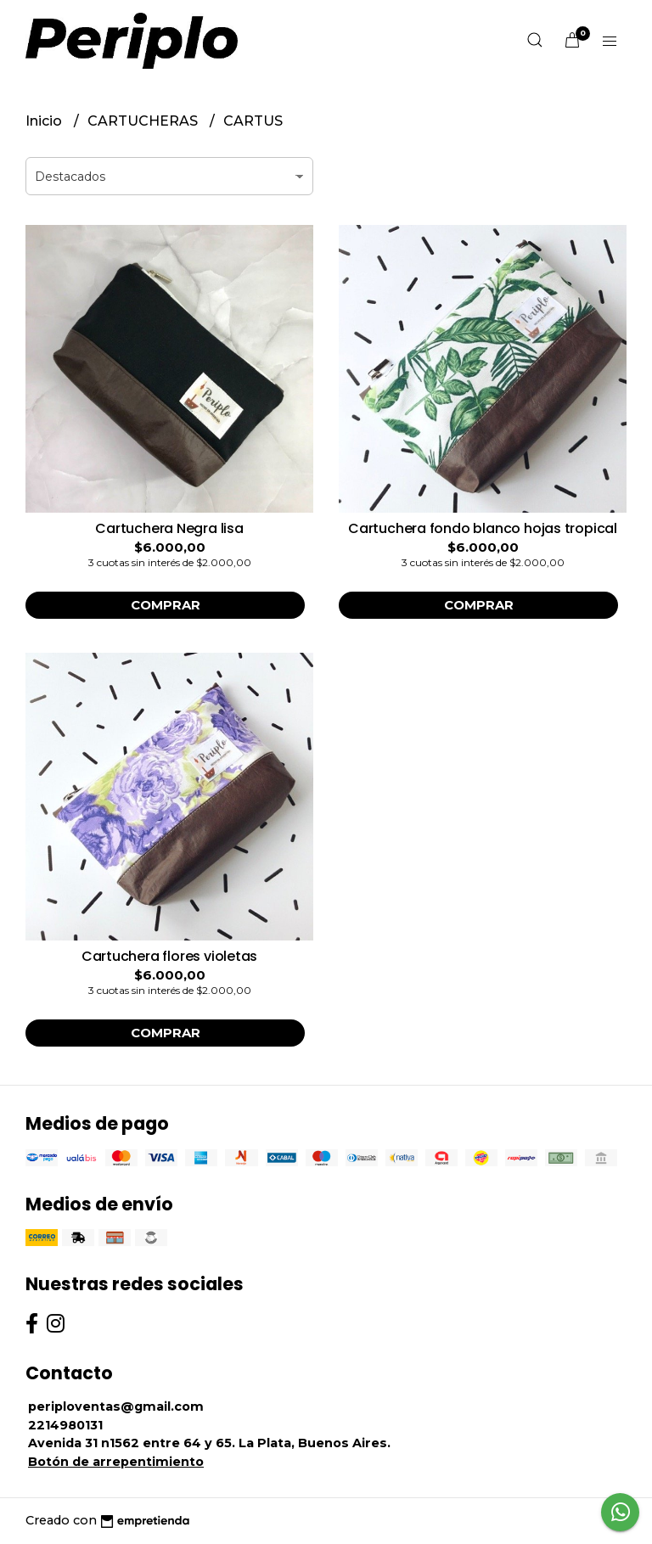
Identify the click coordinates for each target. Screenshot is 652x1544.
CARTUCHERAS (144, 121)
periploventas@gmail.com (116, 1406)
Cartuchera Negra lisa (169, 528)
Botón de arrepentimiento (116, 1461)
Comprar (165, 605)
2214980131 (65, 1425)
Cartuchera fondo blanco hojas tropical (482, 528)
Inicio (45, 121)
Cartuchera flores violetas (170, 956)
